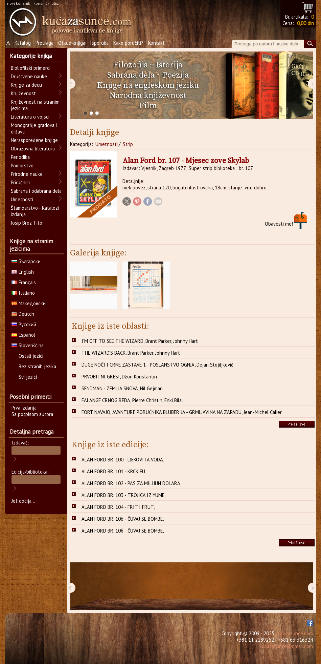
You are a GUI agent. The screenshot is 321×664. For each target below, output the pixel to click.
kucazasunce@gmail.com (286, 646)
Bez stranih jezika (37, 366)
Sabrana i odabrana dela (36, 191)
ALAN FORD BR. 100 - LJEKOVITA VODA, (123, 459)
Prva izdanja (24, 407)
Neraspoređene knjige (34, 140)
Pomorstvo (22, 165)
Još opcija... (23, 501)
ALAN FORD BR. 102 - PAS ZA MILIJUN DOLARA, (131, 483)
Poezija (176, 75)
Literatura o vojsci (30, 116)
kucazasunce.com (294, 633)
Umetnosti (106, 144)
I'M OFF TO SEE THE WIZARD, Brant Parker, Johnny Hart (140, 341)
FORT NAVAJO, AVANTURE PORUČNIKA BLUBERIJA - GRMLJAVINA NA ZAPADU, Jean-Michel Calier (182, 412)
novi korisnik (18, 3)
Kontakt (156, 43)
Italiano (23, 293)
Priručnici (20, 182)
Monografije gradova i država (34, 128)
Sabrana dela (131, 75)
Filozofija (131, 65)
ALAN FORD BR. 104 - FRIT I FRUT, (118, 507)
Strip (128, 144)
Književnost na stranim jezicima (35, 105)
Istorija (169, 65)
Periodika (20, 157)
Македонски (29, 303)
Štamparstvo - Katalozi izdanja (35, 211)
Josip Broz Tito (26, 223)
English (23, 272)
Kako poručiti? (128, 43)
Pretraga (44, 43)
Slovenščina (28, 345)
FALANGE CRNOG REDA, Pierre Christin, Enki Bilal (132, 400)
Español (23, 335)
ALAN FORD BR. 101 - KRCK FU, (114, 471)
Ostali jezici (31, 356)
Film (148, 106)
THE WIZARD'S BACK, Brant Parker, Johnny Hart (131, 353)
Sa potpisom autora (32, 414)
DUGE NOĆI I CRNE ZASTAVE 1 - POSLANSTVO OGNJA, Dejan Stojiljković (157, 364)
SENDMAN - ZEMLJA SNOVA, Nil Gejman (122, 388)
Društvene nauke (29, 76)
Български (26, 261)
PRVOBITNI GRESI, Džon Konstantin (119, 376)
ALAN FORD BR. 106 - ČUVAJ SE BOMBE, (123, 519)
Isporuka (99, 43)
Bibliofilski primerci (30, 68)
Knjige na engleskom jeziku (148, 85)
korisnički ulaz (46, 3)
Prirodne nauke (27, 174)
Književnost (23, 93)
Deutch (23, 314)
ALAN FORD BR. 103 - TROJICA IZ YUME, (123, 495)
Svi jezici (28, 377)
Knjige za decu (26, 85)
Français (24, 282)
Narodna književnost (148, 95)
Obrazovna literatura (33, 148)
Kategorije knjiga (31, 56)
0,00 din (305, 23)
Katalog (23, 43)
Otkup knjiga (71, 43)
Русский (24, 324)
